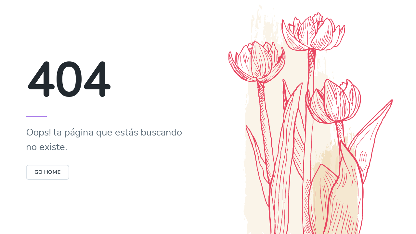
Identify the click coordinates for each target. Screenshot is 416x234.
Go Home (47, 172)
